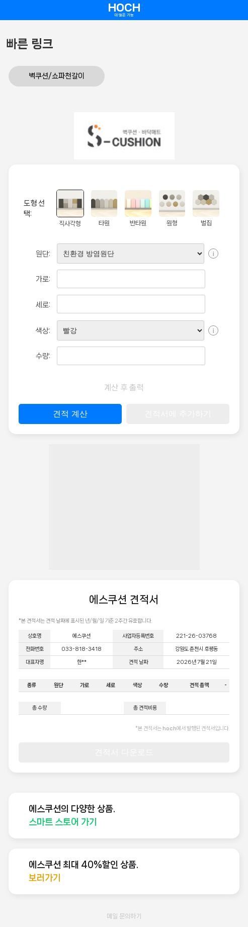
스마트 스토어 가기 (63, 821)
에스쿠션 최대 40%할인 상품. (83, 864)
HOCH (124, 10)
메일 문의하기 (124, 916)
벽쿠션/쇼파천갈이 (57, 76)
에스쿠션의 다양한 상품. (72, 808)
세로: (43, 305)
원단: (43, 254)
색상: (43, 331)
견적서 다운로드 (124, 752)
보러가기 (45, 877)
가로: (43, 279)
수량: (43, 356)
